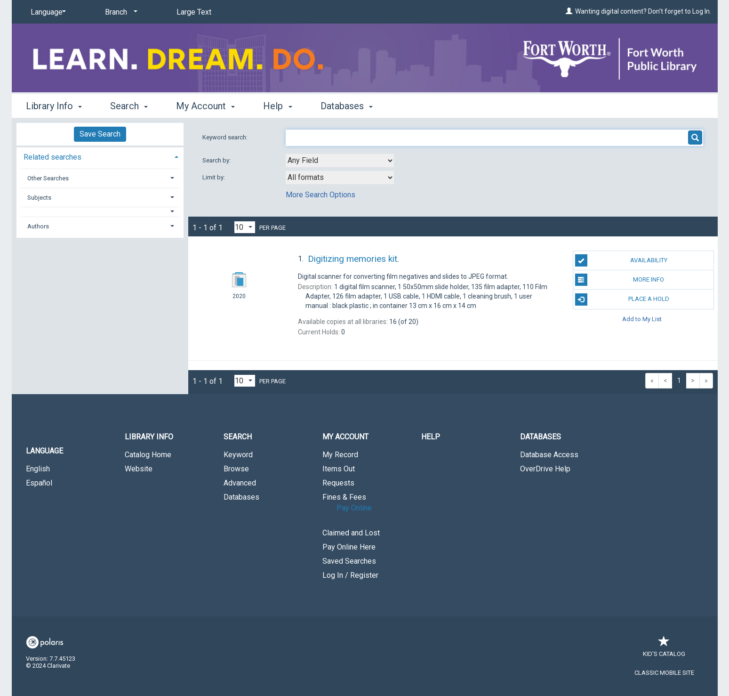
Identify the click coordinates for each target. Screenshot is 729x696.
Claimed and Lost (351, 532)
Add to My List (642, 319)
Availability (621, 260)
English (38, 468)
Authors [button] (38, 226)
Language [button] (44, 450)
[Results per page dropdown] (244, 227)
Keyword (238, 454)
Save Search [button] (100, 133)
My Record (340, 454)
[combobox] (340, 160)
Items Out (338, 468)
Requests (338, 482)
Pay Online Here (349, 546)
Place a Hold (622, 299)
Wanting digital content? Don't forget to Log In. (643, 11)
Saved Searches (349, 561)
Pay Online (354, 507)
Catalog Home (148, 454)
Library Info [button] (54, 106)
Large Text (193, 12)
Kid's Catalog (664, 649)
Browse (236, 468)
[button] (99, 212)
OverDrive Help (545, 468)
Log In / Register (350, 575)
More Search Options (320, 194)
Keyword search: (225, 137)
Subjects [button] (39, 197)
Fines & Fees (344, 497)
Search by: (217, 160)
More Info (619, 280)
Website (138, 468)
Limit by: (214, 177)
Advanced (240, 482)
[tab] (100, 156)
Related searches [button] (52, 157)
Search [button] (129, 106)
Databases (241, 497)
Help (430, 436)
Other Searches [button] (48, 178)
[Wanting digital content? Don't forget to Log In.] (569, 11)
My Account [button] (205, 106)
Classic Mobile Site (664, 672)
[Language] (46, 12)
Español (39, 482)
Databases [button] (346, 106)
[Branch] (119, 12)
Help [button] (277, 106)
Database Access (549, 454)
